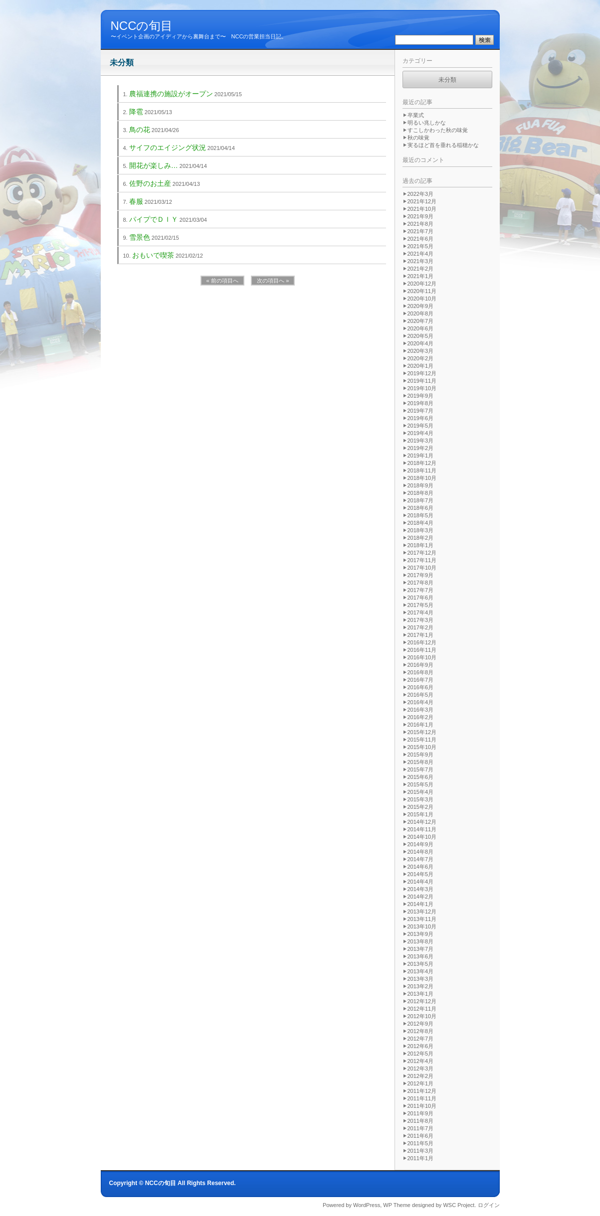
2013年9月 (420, 934)
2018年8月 (420, 493)
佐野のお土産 (150, 183)
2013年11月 (422, 919)
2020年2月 (420, 358)
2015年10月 (422, 747)
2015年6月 (420, 777)
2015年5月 (420, 784)
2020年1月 (420, 366)
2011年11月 (422, 1098)
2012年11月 (422, 1009)
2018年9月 (420, 485)
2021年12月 (422, 201)
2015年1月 (420, 814)
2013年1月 (420, 994)
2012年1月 (420, 1083)
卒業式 (415, 115)
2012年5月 (420, 1054)
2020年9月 (420, 306)
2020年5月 (420, 336)
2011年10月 (422, 1106)
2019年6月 (420, 418)
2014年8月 (420, 852)
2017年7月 (420, 590)
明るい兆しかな (426, 123)
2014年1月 (420, 904)
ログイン (489, 1205)
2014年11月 (422, 829)
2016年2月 (420, 717)
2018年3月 (420, 530)
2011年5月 (420, 1143)
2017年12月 (422, 553)
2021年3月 (420, 261)
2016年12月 (422, 642)
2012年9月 (420, 1024)
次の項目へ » (273, 281)
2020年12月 (422, 284)
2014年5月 (420, 874)
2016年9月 (420, 665)
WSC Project (458, 1205)
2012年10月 (422, 1016)
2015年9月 (420, 755)
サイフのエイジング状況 (167, 148)
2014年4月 (420, 882)
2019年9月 (420, 396)
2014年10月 (422, 837)
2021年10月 (422, 209)
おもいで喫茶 (153, 255)
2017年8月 (420, 583)
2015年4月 (420, 792)
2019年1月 (420, 455)
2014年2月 (420, 897)
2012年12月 (422, 1001)
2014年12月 (422, 822)
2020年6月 (420, 328)
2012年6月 (420, 1046)
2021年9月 (420, 216)
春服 (136, 201)
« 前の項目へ (222, 281)
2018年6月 (420, 508)
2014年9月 (420, 844)
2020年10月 (422, 299)
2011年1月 (420, 1158)
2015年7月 (420, 769)
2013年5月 (420, 964)
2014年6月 (420, 867)
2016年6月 (420, 687)
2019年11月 (422, 381)
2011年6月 (420, 1136)
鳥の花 (139, 130)
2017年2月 (420, 627)
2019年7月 (420, 411)
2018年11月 (422, 470)
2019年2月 (420, 448)
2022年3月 (420, 194)
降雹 (136, 112)
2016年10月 (422, 657)
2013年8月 (420, 941)
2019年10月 (422, 388)
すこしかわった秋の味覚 (437, 130)
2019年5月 (420, 426)
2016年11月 (422, 650)
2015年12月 (422, 732)
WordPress (366, 1205)
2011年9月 (420, 1113)
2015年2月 (420, 807)
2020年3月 (420, 351)
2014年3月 (420, 889)
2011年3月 (420, 1151)
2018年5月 (420, 515)
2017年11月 (422, 560)
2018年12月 (422, 463)
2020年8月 (420, 313)
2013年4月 (420, 971)
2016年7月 (420, 680)
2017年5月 (420, 605)
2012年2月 (420, 1076)
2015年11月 (422, 740)
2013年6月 (420, 956)
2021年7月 (420, 231)
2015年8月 (420, 762)
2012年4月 (420, 1061)
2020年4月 (420, 343)
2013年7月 (420, 949)
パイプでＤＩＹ (153, 219)
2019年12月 (422, 373)
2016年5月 (420, 695)
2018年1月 (420, 545)
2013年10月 (422, 926)
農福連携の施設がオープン (171, 94)
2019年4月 (420, 433)
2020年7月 (420, 321)
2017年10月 (422, 568)
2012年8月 (420, 1031)
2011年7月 (420, 1128)
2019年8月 (420, 403)
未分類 (447, 79)
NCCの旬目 (142, 25)
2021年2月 (420, 269)
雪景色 (139, 237)
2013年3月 (420, 979)
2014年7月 (420, 859)
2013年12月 (422, 911)
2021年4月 (420, 254)
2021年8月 (420, 224)
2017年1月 (420, 635)
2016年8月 (420, 672)
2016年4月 (420, 702)
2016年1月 (420, 725)
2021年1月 (420, 276)
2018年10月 (422, 478)
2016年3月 (420, 710)
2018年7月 (420, 500)
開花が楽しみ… (153, 165)
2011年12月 (422, 1091)
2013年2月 (420, 986)
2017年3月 (420, 620)
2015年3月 (420, 799)
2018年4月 (420, 523)
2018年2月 (420, 538)
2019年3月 (420, 441)
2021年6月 (420, 239)
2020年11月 (422, 291)
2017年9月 (420, 575)
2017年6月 (420, 598)
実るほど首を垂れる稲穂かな (443, 145)
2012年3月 (420, 1068)
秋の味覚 (418, 138)
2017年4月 (420, 612)
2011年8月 (420, 1121)
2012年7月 (420, 1039)
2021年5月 (420, 246)
